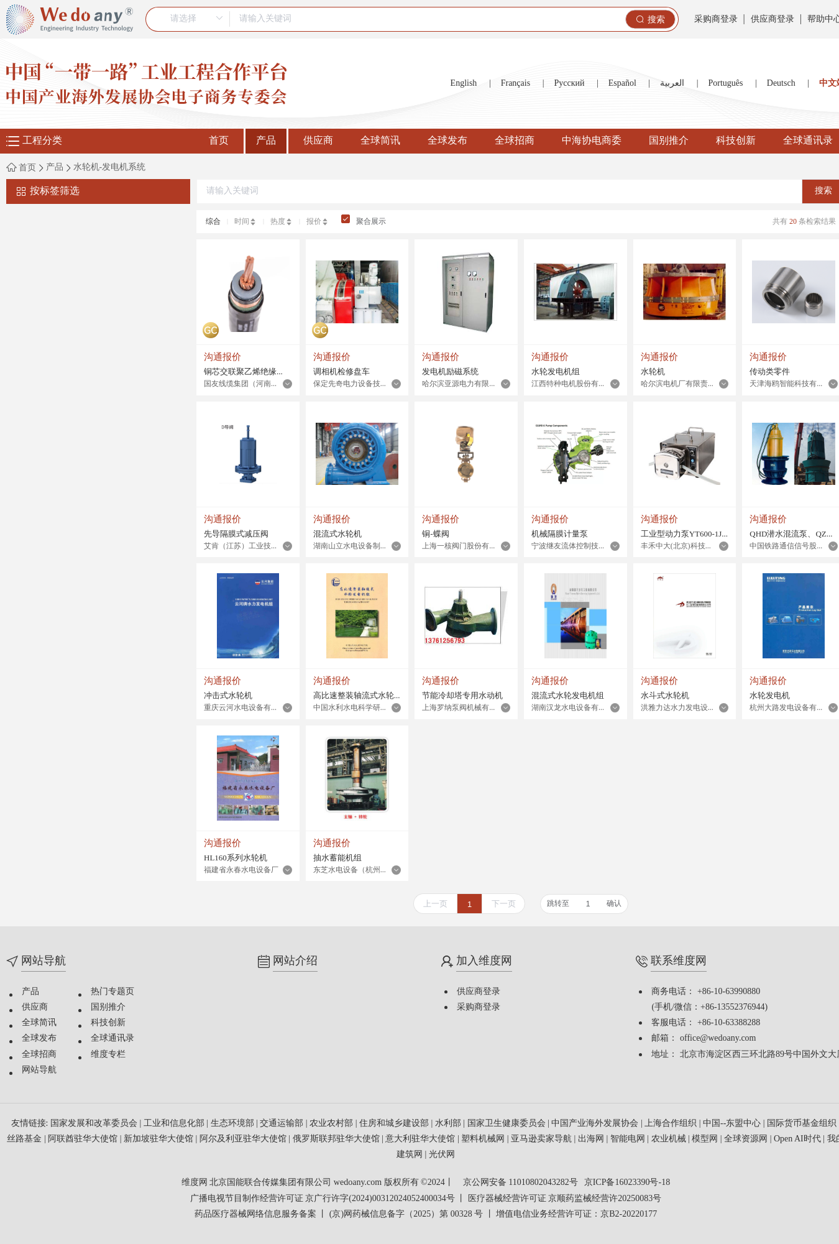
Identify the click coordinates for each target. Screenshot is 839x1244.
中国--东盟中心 (733, 1123)
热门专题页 (112, 992)
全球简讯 (380, 141)
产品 (266, 141)
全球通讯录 (112, 1038)
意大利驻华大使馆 (421, 1139)
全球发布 (447, 141)
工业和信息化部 (175, 1123)
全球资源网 (747, 1139)
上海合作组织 (671, 1123)
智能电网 (629, 1139)
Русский (569, 83)
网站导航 (39, 1070)
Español (622, 83)
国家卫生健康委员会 (507, 1123)
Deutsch (781, 83)
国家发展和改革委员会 (95, 1123)
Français (515, 83)
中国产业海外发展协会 (596, 1123)
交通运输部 (283, 1123)
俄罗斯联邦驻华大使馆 (337, 1139)
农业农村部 (332, 1123)
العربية (672, 83)
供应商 (318, 141)
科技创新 (736, 141)
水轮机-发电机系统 (109, 168)
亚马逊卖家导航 (542, 1139)
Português (725, 83)
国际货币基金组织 (803, 1123)
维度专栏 (108, 1054)
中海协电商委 (591, 141)
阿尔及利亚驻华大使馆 (244, 1139)
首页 (219, 141)
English (464, 83)
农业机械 (670, 1139)
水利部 (449, 1123)
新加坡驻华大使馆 (160, 1139)
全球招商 (514, 141)
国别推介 (669, 141)
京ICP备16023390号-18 (627, 1183)
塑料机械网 (484, 1139)
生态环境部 (234, 1123)
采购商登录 (716, 19)
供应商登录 (772, 19)
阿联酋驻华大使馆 (84, 1139)
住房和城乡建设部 (395, 1123)
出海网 (592, 1139)
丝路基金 (25, 1139)
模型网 (706, 1139)
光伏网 (442, 1154)
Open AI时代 (798, 1139)
